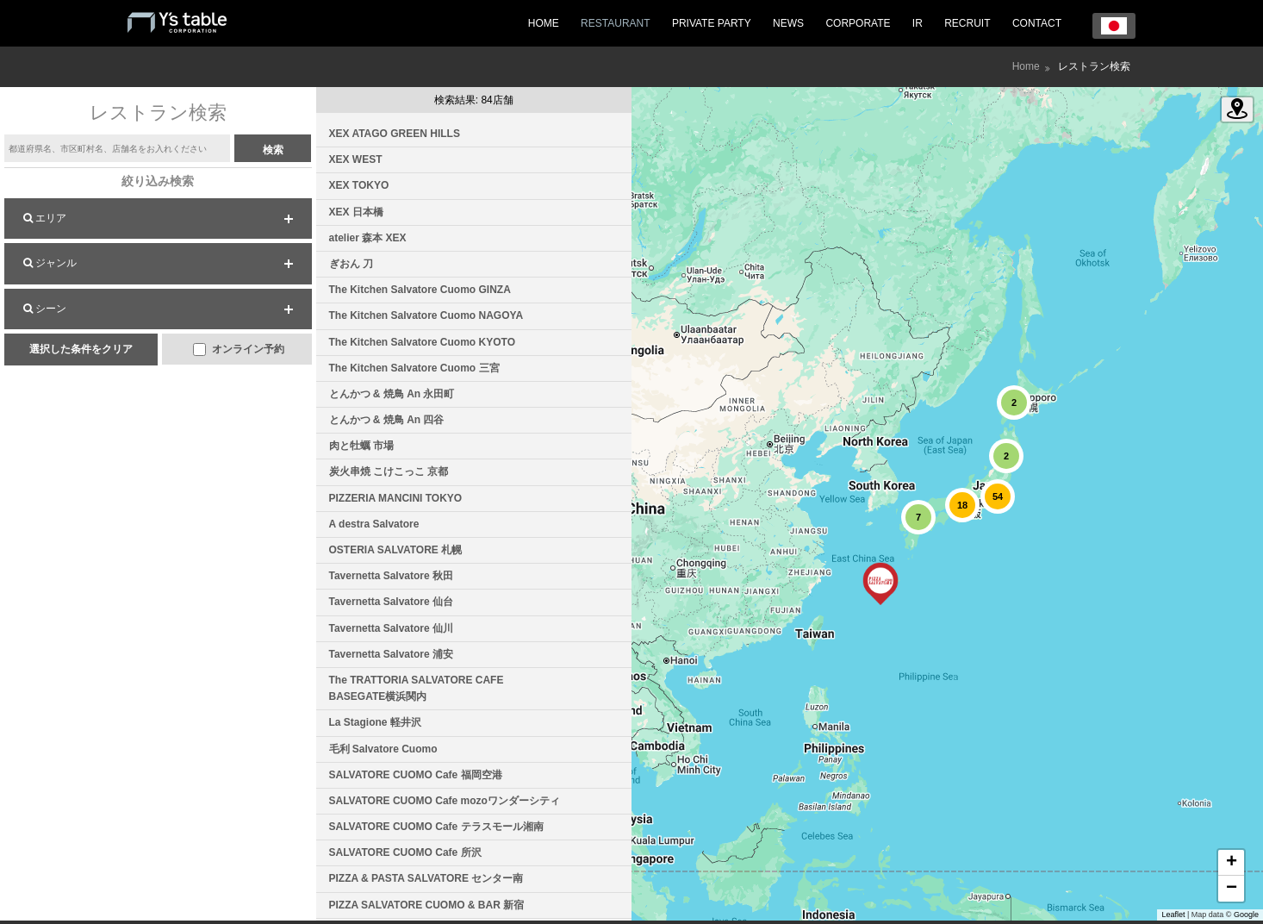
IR (917, 23)
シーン (44, 309)
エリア (44, 218)
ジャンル (50, 263)
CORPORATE (857, 23)
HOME (543, 23)
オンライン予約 (238, 349)
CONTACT (1036, 23)
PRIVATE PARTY (711, 23)
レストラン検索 (1094, 66)
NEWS (788, 23)
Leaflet (1173, 914)
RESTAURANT (615, 23)
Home (1026, 66)
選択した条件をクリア (81, 349)
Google (1246, 914)
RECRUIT (967, 23)
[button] (880, 583)
